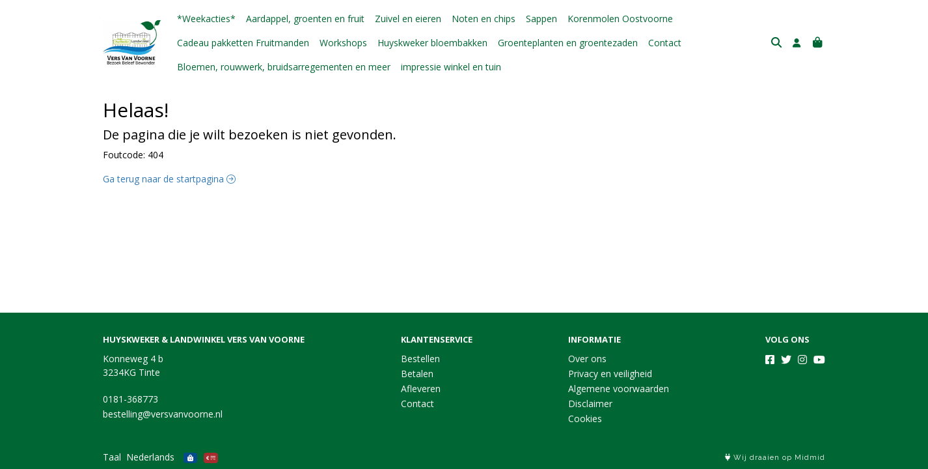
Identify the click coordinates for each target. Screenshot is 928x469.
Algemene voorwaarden (618, 388)
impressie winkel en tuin (451, 67)
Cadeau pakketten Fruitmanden (243, 42)
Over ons (587, 358)
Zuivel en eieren (408, 18)
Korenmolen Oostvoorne (620, 18)
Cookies (585, 418)
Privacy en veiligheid (610, 373)
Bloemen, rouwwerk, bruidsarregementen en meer (283, 67)
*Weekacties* (206, 18)
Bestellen (420, 358)
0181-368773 (130, 399)
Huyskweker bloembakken (432, 42)
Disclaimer (590, 403)
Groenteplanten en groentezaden (568, 42)
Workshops (343, 42)
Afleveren (421, 388)
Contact (664, 42)
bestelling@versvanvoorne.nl (163, 414)
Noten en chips (483, 18)
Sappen (541, 18)
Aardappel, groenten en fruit (305, 18)
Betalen (417, 373)
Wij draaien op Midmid (775, 457)
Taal (112, 457)
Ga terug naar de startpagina (169, 179)
